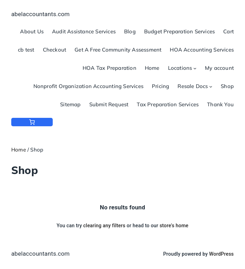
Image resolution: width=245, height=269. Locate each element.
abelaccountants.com (40, 14)
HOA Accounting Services (202, 49)
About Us (32, 31)
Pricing (160, 86)
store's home (174, 225)
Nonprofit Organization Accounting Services (88, 86)
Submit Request (109, 104)
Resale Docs (193, 86)
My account (219, 68)
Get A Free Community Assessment (118, 49)
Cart (228, 31)
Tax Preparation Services (168, 104)
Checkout (54, 49)
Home (152, 68)
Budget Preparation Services (179, 31)
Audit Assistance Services (84, 31)
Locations (180, 68)
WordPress (221, 254)
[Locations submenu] (194, 68)
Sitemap (70, 104)
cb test (26, 49)
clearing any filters (104, 225)
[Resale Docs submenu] (210, 86)
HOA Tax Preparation (109, 68)
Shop (227, 86)
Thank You (220, 104)
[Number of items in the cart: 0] (32, 122)
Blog (130, 31)
